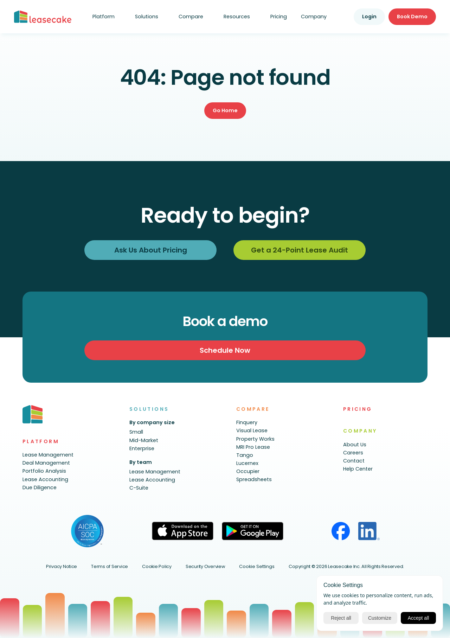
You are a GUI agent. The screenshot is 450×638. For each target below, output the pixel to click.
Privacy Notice (61, 566)
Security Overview (205, 566)
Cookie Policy (157, 566)
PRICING (357, 409)
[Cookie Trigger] (257, 566)
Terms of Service (109, 566)
